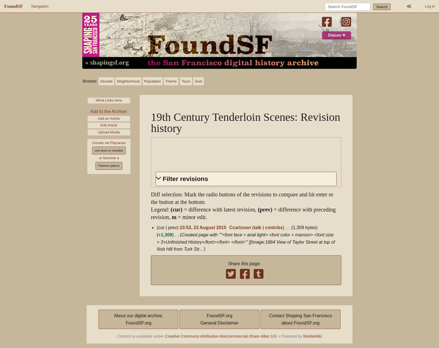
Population (152, 81)
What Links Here (109, 100)
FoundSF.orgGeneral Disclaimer (219, 319)
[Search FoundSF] (347, 7)
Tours (186, 81)
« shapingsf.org (107, 62)
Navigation (39, 6)
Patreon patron (109, 165)
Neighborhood (128, 81)
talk (257, 227)
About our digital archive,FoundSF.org (138, 319)
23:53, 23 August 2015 (203, 227)
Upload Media (109, 132)
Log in (430, 6)
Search (382, 7)
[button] (246, 179)
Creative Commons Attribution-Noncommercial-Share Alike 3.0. (221, 336)
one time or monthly (109, 150)
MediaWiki (312, 336)
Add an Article (109, 118)
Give (198, 81)
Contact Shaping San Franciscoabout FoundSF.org (300, 319)
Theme (171, 81)
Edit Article (109, 125)
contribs (274, 227)
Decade (106, 81)
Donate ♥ (336, 35)
